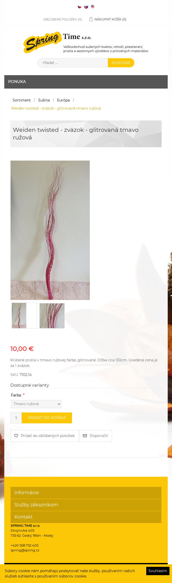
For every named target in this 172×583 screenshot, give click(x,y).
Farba (16, 395)
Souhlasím (158, 571)
